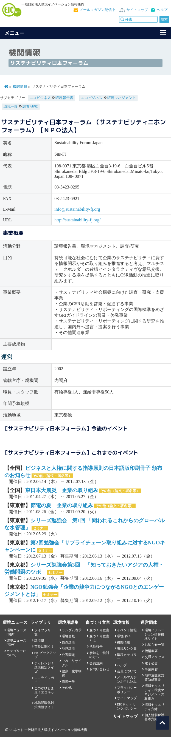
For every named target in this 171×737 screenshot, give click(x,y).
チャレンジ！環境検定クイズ (44, 667)
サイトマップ (137, 10)
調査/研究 (30, 106)
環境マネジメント (121, 98)
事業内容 (151, 669)
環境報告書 (64, 98)
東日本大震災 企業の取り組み (61, 490)
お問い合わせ (99, 669)
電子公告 (151, 663)
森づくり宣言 (99, 630)
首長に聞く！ (44, 647)
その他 (67, 688)
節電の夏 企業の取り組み (61, 505)
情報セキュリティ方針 (154, 707)
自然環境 (68, 642)
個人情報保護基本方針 (154, 717)
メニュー (14, 33)
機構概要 (151, 651)
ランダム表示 (72, 630)
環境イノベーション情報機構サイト (154, 634)
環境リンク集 (127, 648)
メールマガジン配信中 (97, 10)
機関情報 (20, 86)
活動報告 (96, 647)
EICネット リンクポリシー (127, 706)
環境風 (39, 640)
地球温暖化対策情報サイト (44, 705)
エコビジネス (40, 98)
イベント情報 (127, 630)
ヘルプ (162, 10)
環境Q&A (124, 636)
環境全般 (68, 636)
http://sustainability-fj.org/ (77, 220)
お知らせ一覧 (154, 645)
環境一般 (11, 106)
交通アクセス (154, 657)
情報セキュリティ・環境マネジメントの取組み (154, 692)
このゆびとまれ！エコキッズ (44, 692)
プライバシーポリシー (127, 690)
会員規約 (96, 663)
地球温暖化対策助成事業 (154, 677)
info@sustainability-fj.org (77, 209)
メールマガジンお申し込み (127, 679)
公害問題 (68, 655)
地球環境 (68, 648)
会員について (127, 671)
